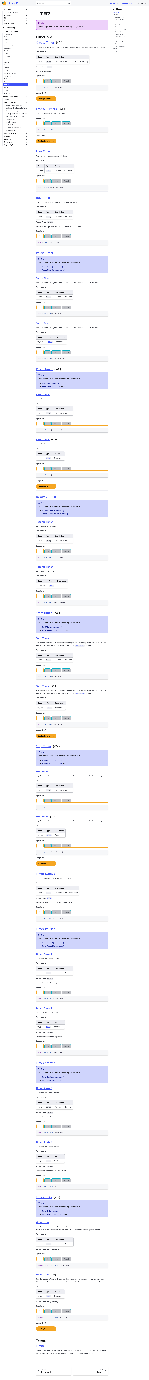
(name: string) (52, 267)
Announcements (128, 3)
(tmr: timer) (51, 386)
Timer (40, 1346)
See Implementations (46, 99)
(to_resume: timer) (55, 514)
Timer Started (45, 1063)
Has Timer (43, 198)
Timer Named (45, 874)
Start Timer (44, 613)
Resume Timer (46, 497)
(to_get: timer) (53, 946)
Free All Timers (46, 109)
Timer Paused (45, 929)
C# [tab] (48, 81)
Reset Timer (44, 369)
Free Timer (43, 151)
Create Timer (45, 42)
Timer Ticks (44, 1197)
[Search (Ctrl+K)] (53, 3)
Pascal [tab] (66, 81)
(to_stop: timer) (52, 763)
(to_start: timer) (52, 630)
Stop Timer (43, 746)
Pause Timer (44, 253)
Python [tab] (56, 81)
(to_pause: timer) (53, 270)
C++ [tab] (40, 81)
